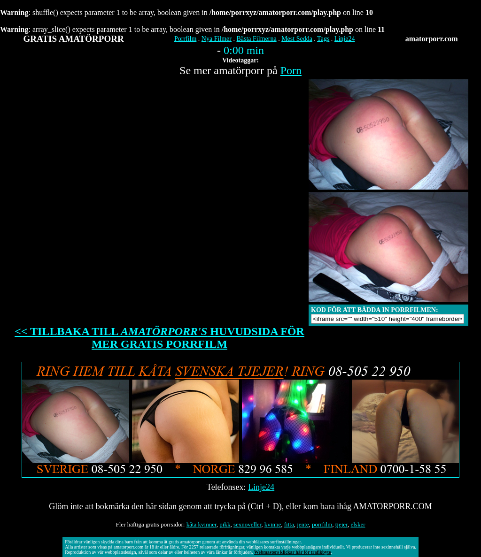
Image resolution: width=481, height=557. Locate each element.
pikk (224, 524)
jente (303, 524)
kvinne (272, 524)
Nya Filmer (217, 38)
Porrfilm (185, 38)
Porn (291, 70)
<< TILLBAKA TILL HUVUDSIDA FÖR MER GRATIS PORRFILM (159, 337)
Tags (323, 38)
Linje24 (344, 38)
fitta (289, 524)
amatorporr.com (431, 39)
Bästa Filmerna (256, 38)
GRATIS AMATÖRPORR (73, 39)
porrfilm (322, 524)
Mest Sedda (296, 38)
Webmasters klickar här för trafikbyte (292, 552)
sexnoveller (247, 524)
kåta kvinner (201, 524)
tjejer (341, 524)
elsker (357, 524)
